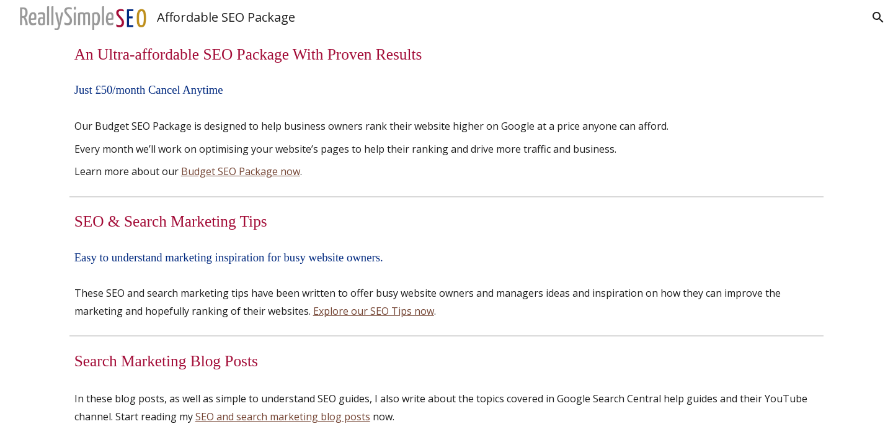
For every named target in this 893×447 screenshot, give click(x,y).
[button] (878, 17)
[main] (446, 54)
